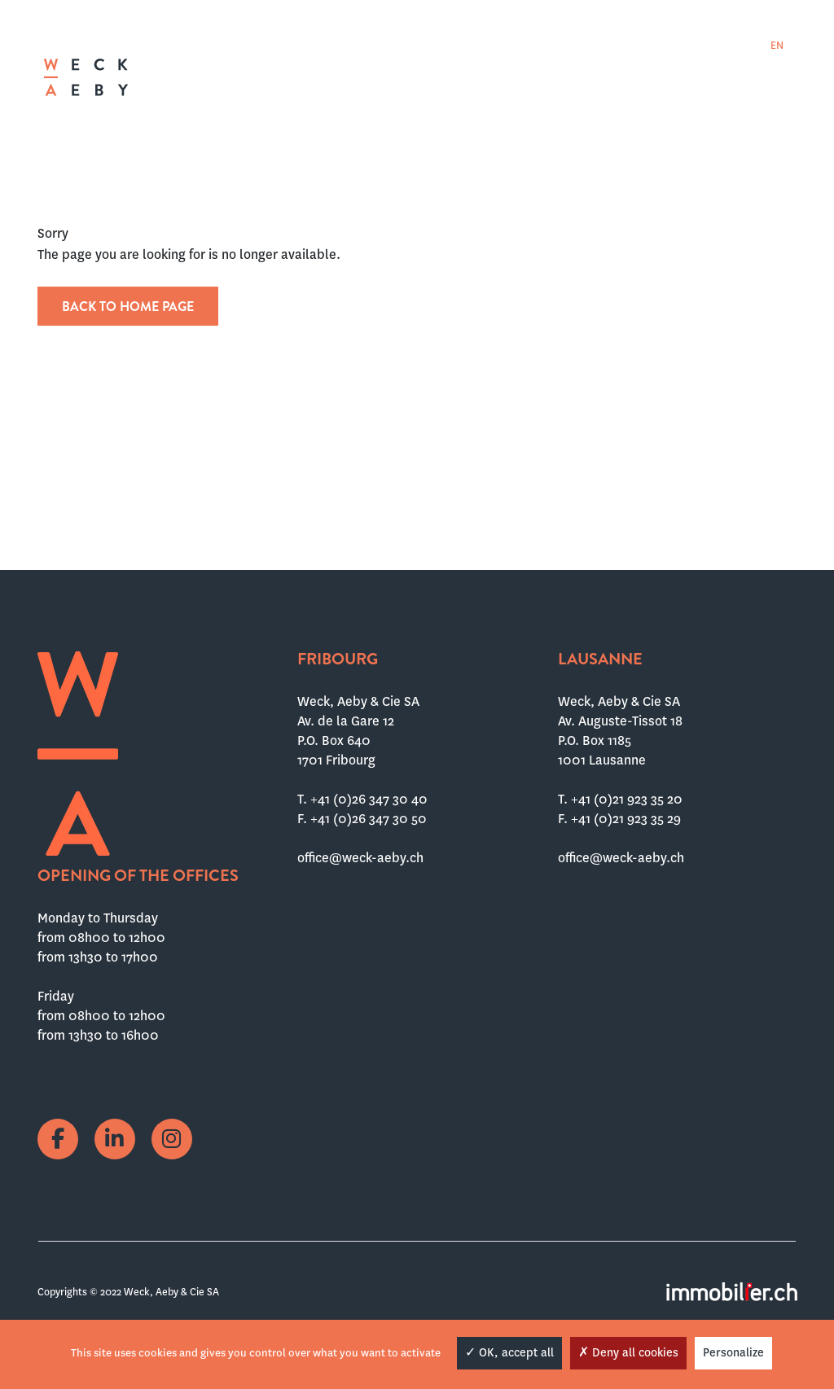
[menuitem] (728, 45)
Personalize (733, 1352)
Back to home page (128, 306)
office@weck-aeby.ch (360, 857)
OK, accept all (509, 1352)
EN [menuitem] (777, 45)
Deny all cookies (628, 1352)
